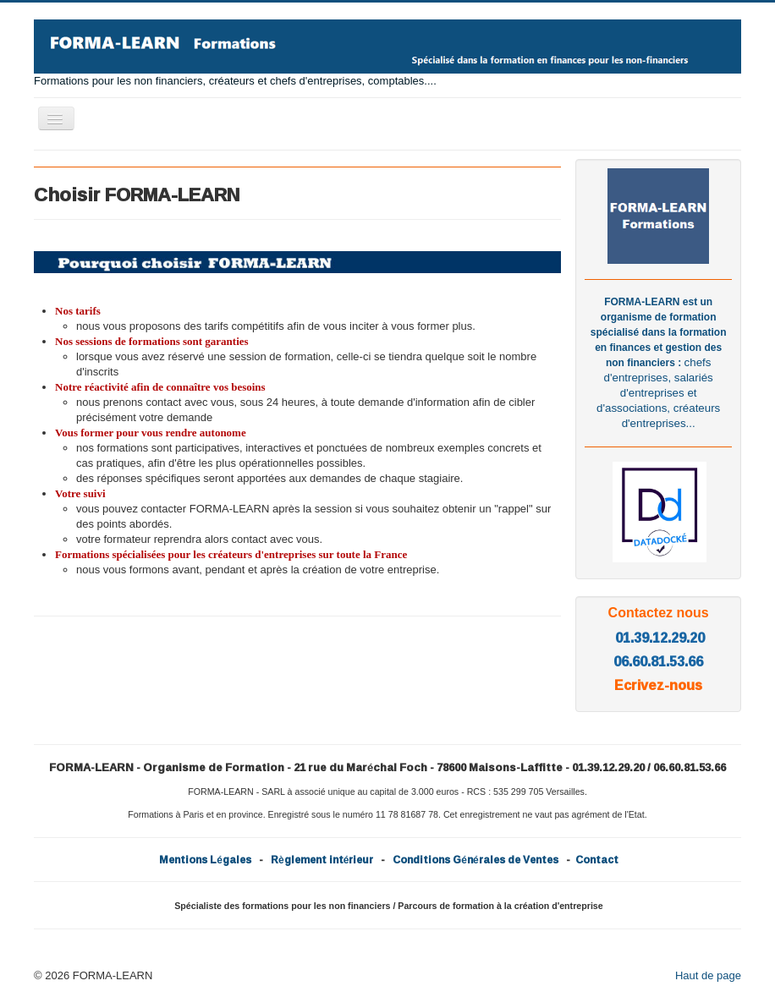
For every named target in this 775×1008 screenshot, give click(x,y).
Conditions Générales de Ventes (475, 859)
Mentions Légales (205, 859)
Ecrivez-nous (658, 685)
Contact (596, 859)
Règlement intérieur (322, 859)
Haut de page (708, 975)
